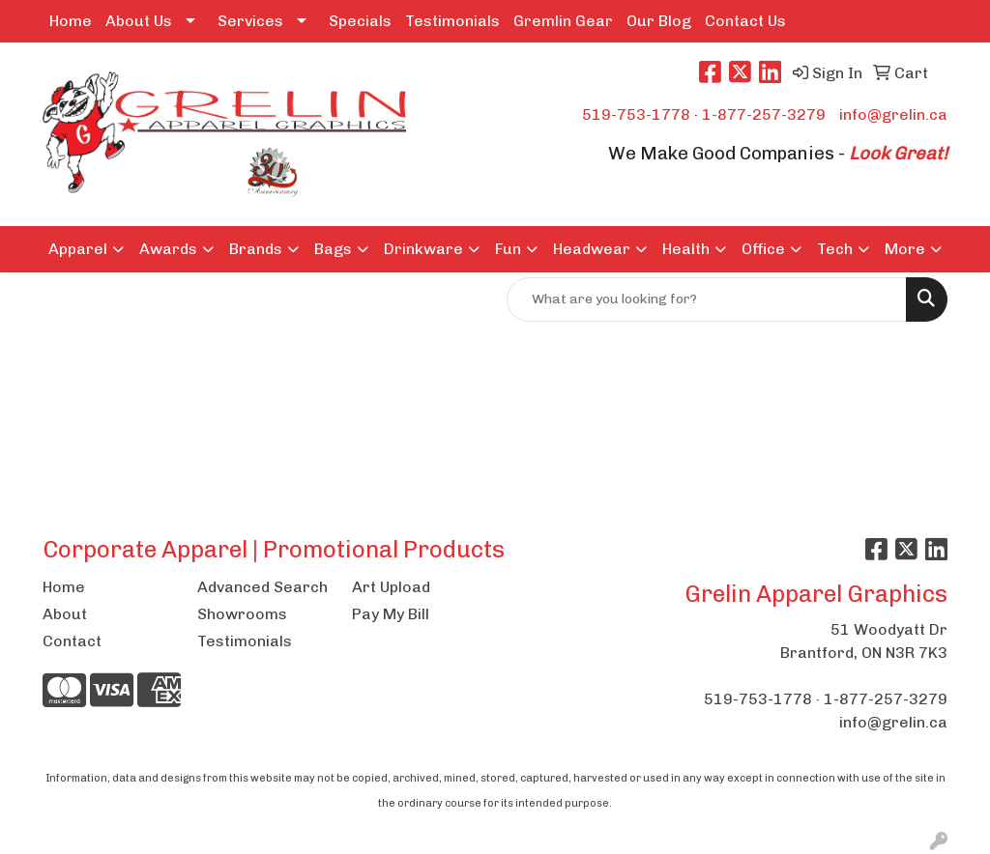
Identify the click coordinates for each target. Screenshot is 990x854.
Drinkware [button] (423, 249)
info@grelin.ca (893, 114)
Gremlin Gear (563, 21)
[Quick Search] (707, 299)
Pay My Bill (390, 614)
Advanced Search (262, 587)
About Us (138, 21)
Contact (72, 641)
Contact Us (745, 21)
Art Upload (391, 587)
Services (250, 21)
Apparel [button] (77, 249)
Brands (255, 249)
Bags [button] (333, 249)
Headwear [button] (591, 249)
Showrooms (242, 614)
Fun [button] (508, 249)
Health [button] (686, 249)
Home (70, 21)
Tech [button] (835, 249)
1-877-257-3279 (764, 114)
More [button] (905, 249)
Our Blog (658, 21)
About (65, 614)
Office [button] (763, 249)
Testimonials (452, 21)
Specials (360, 21)
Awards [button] (168, 249)
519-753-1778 (636, 114)
